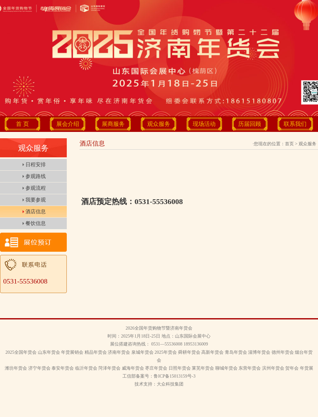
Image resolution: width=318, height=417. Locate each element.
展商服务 (113, 124)
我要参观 (35, 199)
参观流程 (35, 188)
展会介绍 (67, 124)
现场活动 (204, 124)
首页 (289, 143)
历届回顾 (249, 124)
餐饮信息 (35, 223)
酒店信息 (35, 211)
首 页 (22, 124)
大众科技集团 (170, 384)
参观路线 (35, 176)
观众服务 (158, 124)
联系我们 (295, 124)
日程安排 (35, 164)
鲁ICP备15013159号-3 (174, 376)
